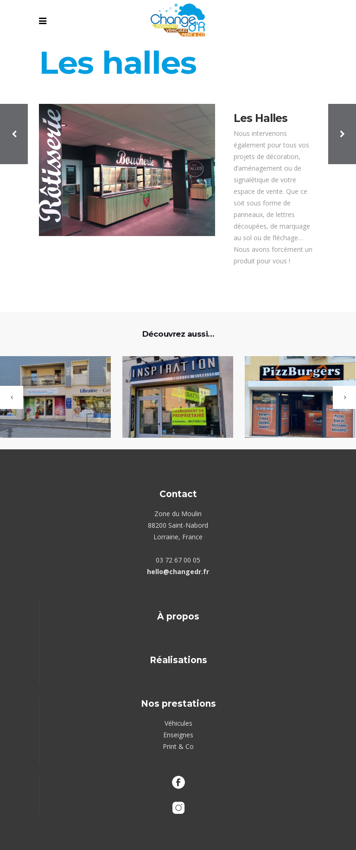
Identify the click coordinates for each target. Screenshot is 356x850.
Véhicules (178, 723)
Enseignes (178, 734)
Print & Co (178, 746)
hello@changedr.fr (178, 571)
